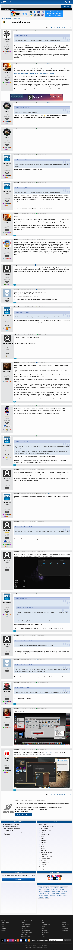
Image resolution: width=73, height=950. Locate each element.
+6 (7, 281)
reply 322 (26, 687)
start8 (57, 889)
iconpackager (41, 893)
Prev (55, 27)
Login (16, 9)
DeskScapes (3, 928)
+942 (7, 118)
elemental (46, 895)
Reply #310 (16, 289)
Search (12, 9)
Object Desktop (4, 920)
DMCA (41, 947)
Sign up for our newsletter (40, 940)
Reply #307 (16, 213)
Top (69, 30)
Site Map (45, 947)
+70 (7, 767)
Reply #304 (16, 128)
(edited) (48, 63)
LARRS (7, 298)
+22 (7, 724)
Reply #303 (16, 102)
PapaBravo (7, 717)
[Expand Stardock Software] (38, 824)
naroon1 (6, 72)
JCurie (7, 248)
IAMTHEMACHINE (7, 344)
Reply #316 (16, 469)
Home (3, 18)
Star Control (23, 928)
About (43, 920)
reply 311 (30, 664)
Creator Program (45, 932)
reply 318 (24, 598)
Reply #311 (16, 306)
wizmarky (7, 478)
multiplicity (47, 889)
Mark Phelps (7, 371)
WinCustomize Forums (41, 30)
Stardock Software (10, 18)
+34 (7, 256)
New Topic (66, 6)
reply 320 (30, 641)
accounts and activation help (44, 891)
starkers (7, 39)
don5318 (7, 691)
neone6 (7, 111)
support (46, 897)
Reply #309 (16, 265)
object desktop (59, 895)
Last (70, 27)
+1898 (7, 422)
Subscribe (68, 940)
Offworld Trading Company (26, 932)
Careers (43, 926)
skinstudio (53, 893)
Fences (2, 926)
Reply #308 (16, 239)
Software (16, 1)
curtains (65, 895)
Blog (39, 1)
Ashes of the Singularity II (26, 920)
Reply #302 (16, 63)
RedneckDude (7, 163)
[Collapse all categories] (70, 824)
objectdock (41, 889)
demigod (63, 893)
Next (67, 27)
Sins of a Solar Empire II (26, 926)
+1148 (7, 538)
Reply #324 (16, 708)
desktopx (58, 891)
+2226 (7, 172)
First (52, 27)
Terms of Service (35, 947)
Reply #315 (16, 435)
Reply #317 (16, 493)
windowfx (41, 895)
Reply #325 (16, 749)
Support (44, 1)
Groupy (2, 932)
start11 (47, 893)
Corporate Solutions (5, 922)
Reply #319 (16, 551)
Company (44, 918)
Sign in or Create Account (24, 815)
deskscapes (62, 889)
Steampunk (49, 752)
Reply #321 (16, 635)
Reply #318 (16, 521)
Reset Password (65, 928)
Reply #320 (16, 593)
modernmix (41, 897)
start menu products (54, 887)
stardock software (63, 887)
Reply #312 (17, 334)
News (34, 1)
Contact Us (44, 934)
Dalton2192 (7, 274)
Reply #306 (16, 182)
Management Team (46, 924)
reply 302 (27, 107)
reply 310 (26, 312)
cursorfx (58, 893)
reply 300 (24, 35)
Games (21, 1)
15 (64, 27)
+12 (7, 353)
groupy (52, 889)
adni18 (7, 758)
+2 (7, 300)
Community (28, 1)
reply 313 (25, 441)
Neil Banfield (7, 530)
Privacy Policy (28, 947)
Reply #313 (16, 362)
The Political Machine (25, 930)
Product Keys (64, 926)
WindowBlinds (18, 18)
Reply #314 (16, 405)
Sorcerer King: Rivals (25, 936)
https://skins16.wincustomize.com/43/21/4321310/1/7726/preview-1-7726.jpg (34, 73)
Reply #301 (16, 30)
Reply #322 (16, 659)
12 (59, 27)
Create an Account (65, 924)
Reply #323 (16, 682)
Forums (43, 936)
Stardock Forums (40, 239)
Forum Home (6, 9)
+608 (7, 79)
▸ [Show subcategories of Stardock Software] (14, 18)
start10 (53, 891)
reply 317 (30, 527)
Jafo (7, 415)
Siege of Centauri (24, 934)
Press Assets (44, 930)
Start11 (2, 924)
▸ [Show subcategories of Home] (5, 18)
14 (62, 27)
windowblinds (46, 887)
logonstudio (52, 895)
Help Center (64, 920)
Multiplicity (3, 930)
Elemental (23, 922)
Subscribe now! (18, 879)
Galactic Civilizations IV (26, 924)
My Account (64, 922)
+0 (7, 487)
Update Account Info (66, 930)
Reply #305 (16, 154)
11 (57, 27)
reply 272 (26, 159)
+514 (7, 698)
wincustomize (64, 891)
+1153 (7, 48)
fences (40, 887)
